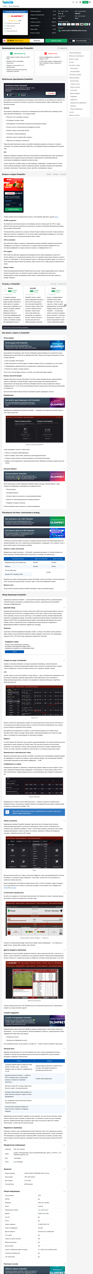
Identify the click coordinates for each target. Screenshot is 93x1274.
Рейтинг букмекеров (14, 6)
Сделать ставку (56, 40)
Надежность (73, 99)
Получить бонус (14, 209)
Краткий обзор (74, 81)
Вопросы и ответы (74, 115)
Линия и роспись (75, 87)
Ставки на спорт (75, 84)
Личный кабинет (75, 71)
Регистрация (74, 68)
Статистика (73, 90)
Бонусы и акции (73, 59)
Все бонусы (63, 174)
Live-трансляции (79, 40)
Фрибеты (49, 174)
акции (56, 217)
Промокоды (56, 174)
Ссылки (71, 112)
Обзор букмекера (74, 77)
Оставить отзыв (62, 283)
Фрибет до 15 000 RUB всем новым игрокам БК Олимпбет (12, 197)
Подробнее (8, 200)
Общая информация (75, 52)
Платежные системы (75, 74)
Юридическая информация (78, 102)
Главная (5, 6)
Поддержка (73, 96)
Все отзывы (53, 283)
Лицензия (73, 106)
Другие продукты (75, 93)
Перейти (14, 651)
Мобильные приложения (76, 56)
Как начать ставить (74, 65)
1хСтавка (13, 887)
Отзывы (71, 62)
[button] (65, 305)
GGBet (6, 887)
